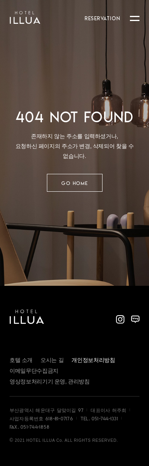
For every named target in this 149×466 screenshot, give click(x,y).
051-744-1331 (104, 418)
